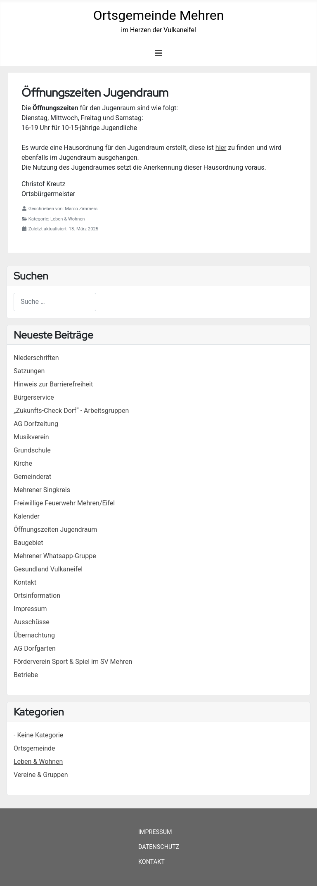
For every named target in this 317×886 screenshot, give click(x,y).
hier (221, 148)
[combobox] (55, 302)
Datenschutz (159, 846)
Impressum (155, 832)
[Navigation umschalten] (158, 53)
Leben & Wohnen (38, 761)
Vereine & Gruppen (41, 775)
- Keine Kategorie (38, 735)
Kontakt (151, 861)
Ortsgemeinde (34, 748)
